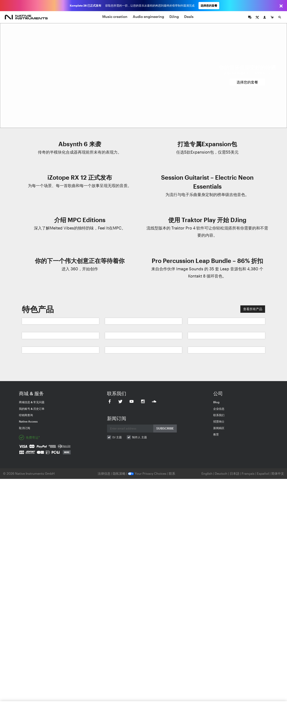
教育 (216, 434)
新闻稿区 (218, 428)
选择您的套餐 (209, 5)
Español (263, 473)
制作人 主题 (139, 437)
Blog (216, 402)
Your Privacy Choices (147, 473)
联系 (172, 473)
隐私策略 (119, 473)
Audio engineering (148, 16)
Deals (189, 16)
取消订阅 (24, 428)
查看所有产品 (252, 309)
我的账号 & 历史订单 (31, 408)
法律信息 (104, 473)
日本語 (234, 473)
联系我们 (218, 415)
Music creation (114, 16)
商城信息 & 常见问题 (31, 402)
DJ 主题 (117, 437)
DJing (174, 16)
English (206, 473)
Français (248, 473)
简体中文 (277, 473)
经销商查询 (26, 415)
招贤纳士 (218, 421)
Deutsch (221, 473)
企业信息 (218, 408)
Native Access (28, 421)
